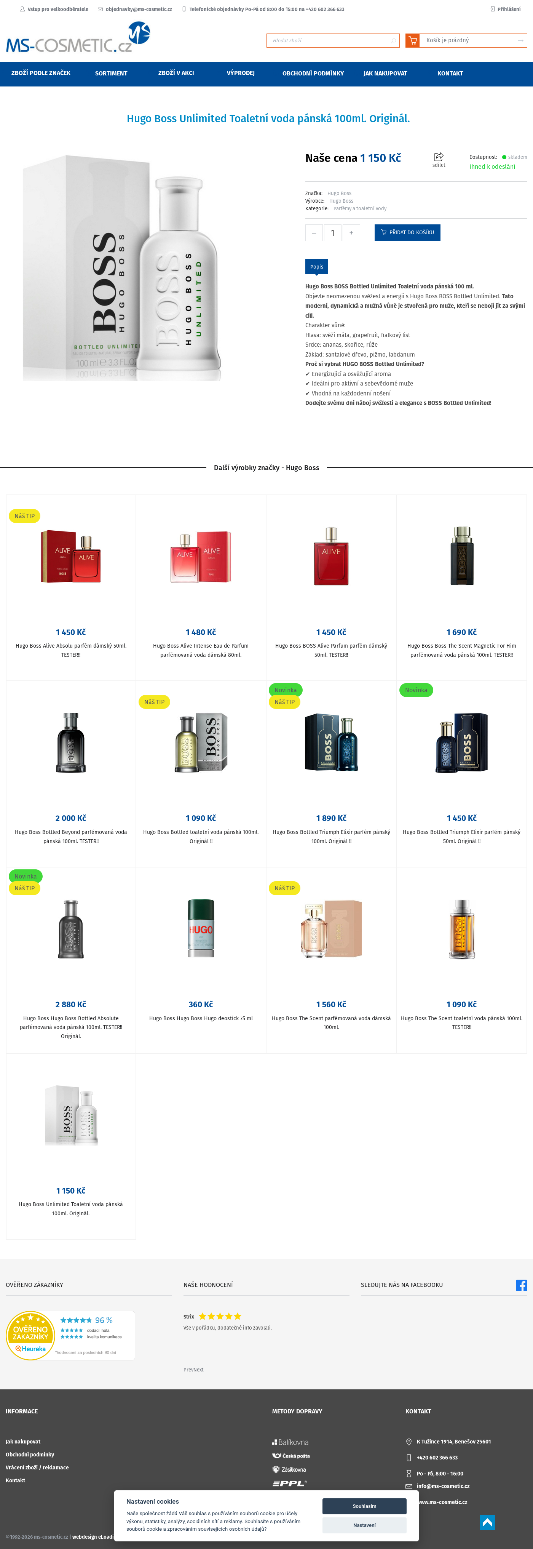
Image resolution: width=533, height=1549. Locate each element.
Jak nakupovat (23, 1442)
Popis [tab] (316, 267)
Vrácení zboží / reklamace (37, 1467)
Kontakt (15, 1480)
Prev (188, 1370)
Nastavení (364, 1525)
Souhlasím (365, 1506)
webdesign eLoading (96, 1537)
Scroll (487, 1522)
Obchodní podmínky (30, 1454)
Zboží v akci (171, 73)
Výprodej (236, 73)
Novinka (285, 690)
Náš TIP (24, 516)
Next (198, 1370)
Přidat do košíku (407, 232)
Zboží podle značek (36, 73)
